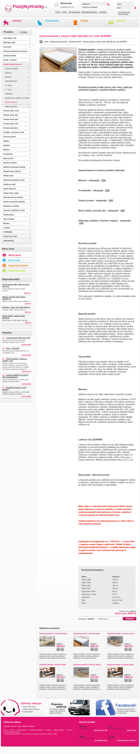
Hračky (84, 21)
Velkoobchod (8, 241)
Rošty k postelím (11, 107)
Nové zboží (14, 260)
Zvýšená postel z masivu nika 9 (87, 665)
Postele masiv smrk (11, 111)
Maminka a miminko (11, 206)
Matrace (6, 150)
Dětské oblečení (9, 189)
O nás (64, 12)
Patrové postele (9, 137)
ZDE (103, 180)
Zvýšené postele (9, 56)
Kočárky (17, 21)
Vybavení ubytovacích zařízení (15, 51)
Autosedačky (52, 21)
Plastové (8, 73)
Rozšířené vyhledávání (89, 7)
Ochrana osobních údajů (12, 732)
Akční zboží (14, 255)
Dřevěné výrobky (10, 163)
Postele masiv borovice (12, 64)
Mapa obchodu (59, 730)
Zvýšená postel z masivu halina (53, 634)
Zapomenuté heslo (124, 12)
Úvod (58, 12)
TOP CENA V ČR (9, 38)
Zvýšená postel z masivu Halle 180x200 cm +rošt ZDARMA (105, 42)
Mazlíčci (6, 223)
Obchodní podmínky (89, 12)
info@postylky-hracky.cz (126, 740)
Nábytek (6, 145)
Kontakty (103, 12)
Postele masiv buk (10, 115)
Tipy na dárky (8, 219)
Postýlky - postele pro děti (13, 132)
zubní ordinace (22, 726)
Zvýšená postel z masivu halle (86, 634)
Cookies (69, 730)
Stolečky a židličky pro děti (14, 210)
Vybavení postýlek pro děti (14, 180)
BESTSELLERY (9, 43)
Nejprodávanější (17, 271)
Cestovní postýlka (11, 69)
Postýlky (121, 21)
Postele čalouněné (10, 128)
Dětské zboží (8, 176)
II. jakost (6, 228)
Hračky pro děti (9, 184)
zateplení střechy (10, 726)
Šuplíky (6, 141)
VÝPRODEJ (7, 232)
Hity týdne (7, 47)
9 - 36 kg (8, 85)
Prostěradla (8, 154)
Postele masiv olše (10, 124)
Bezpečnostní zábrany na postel (17, 98)
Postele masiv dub (10, 119)
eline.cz (50, 734)
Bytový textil (8, 158)
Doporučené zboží (18, 265)
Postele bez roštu (10, 236)
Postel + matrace (10, 60)
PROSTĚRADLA (11, 81)
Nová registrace (123, 14)
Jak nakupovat (74, 12)
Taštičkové (9, 94)
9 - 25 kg (8, 90)
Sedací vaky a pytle (11, 193)
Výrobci (23, 32)
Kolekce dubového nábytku (14, 202)
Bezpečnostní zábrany (12, 171)
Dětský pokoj (8, 215)
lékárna (31, 726)
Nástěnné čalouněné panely (14, 167)
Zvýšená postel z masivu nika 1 (121, 634)
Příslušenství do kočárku (13, 197)
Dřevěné (8, 77)
